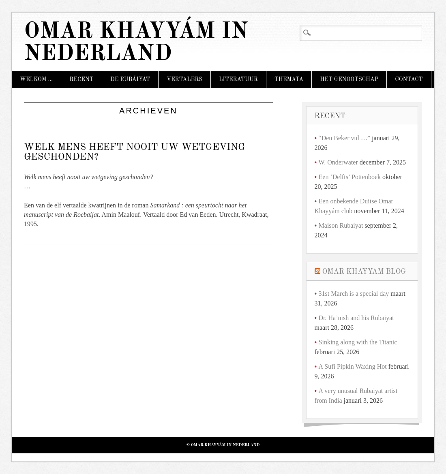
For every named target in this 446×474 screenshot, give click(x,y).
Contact (408, 79)
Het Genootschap (349, 79)
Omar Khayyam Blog (364, 271)
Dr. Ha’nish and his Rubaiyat (356, 317)
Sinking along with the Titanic (358, 342)
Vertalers (184, 79)
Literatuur (238, 79)
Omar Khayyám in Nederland (136, 43)
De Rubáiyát (130, 79)
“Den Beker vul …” (345, 138)
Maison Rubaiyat (341, 225)
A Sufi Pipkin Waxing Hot (353, 366)
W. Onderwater (338, 162)
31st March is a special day (354, 293)
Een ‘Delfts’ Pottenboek (350, 176)
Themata (288, 79)
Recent (81, 79)
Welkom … (36, 79)
